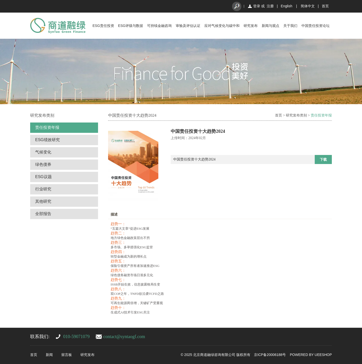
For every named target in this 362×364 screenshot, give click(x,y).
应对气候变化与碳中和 (222, 26)
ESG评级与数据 (130, 26)
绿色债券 (43, 164)
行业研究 (43, 189)
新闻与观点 (270, 26)
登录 (256, 6)
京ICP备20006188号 (270, 355)
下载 (323, 159)
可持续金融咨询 (159, 26)
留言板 (66, 355)
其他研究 (43, 201)
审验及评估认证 (188, 26)
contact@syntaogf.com (124, 336)
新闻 (49, 355)
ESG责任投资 (103, 26)
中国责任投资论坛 (315, 26)
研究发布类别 (296, 115)
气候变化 (43, 152)
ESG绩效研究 (47, 140)
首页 (325, 6)
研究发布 (251, 26)
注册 (270, 6)
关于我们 (290, 26)
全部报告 (43, 214)
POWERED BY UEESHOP (311, 355)
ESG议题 (43, 177)
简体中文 (308, 6)
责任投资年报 (47, 127)
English (286, 6)
